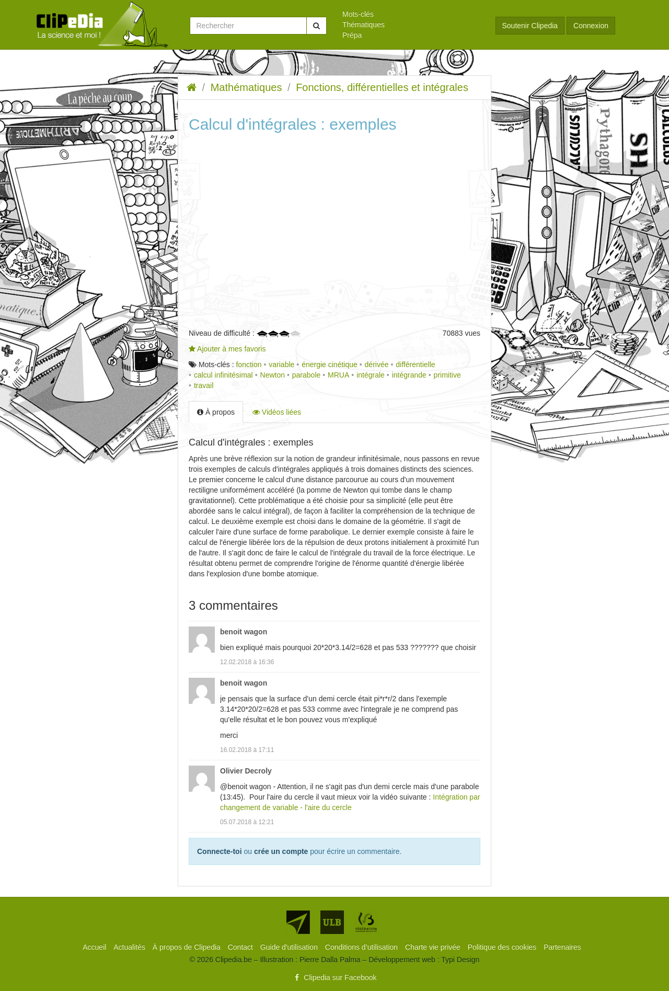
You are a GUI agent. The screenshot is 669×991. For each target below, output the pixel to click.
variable (281, 364)
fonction (248, 364)
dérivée (377, 364)
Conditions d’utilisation (362, 947)
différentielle (415, 364)
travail (203, 385)
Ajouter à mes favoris (227, 349)
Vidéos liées (276, 412)
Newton (272, 375)
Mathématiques (246, 87)
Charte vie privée (434, 947)
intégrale (370, 375)
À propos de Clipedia (188, 947)
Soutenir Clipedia (530, 25)
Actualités (130, 947)
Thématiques (363, 24)
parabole (306, 375)
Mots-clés (358, 14)
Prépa (352, 35)
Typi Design (460, 959)
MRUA (338, 375)
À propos (216, 412)
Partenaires (562, 947)
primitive (447, 375)
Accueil (95, 947)
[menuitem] (411, 14)
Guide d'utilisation (290, 947)
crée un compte (281, 851)
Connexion (590, 25)
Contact (241, 947)
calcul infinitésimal (223, 375)
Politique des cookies (503, 947)
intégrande (409, 375)
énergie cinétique (329, 364)
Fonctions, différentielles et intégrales (382, 87)
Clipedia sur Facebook (334, 977)
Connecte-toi (219, 851)
